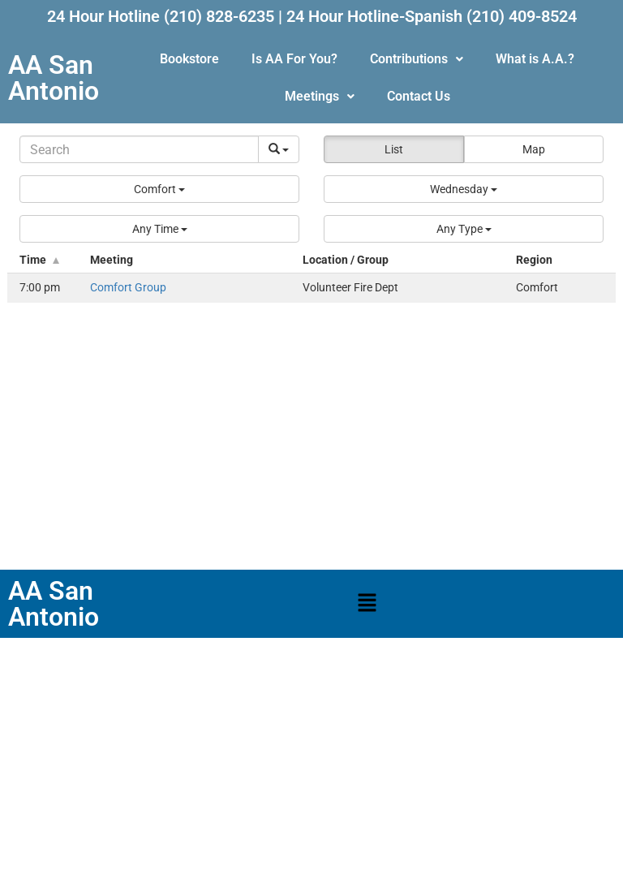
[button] (416, 59)
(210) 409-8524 (521, 16)
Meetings (319, 96)
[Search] (139, 149)
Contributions (416, 59)
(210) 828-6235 (219, 16)
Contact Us (418, 96)
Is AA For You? (294, 59)
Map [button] (533, 149)
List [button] (394, 149)
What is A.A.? (535, 59)
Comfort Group (128, 288)
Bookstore (189, 59)
